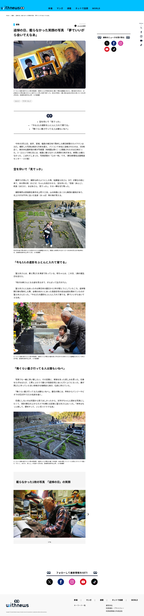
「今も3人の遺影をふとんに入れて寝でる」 (50, 125)
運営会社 (109, 605)
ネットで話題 (81, 8)
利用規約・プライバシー (115, 608)
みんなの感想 (80, 26)
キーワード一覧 (80, 605)
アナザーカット (26, 101)
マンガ (60, 8)
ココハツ (17, 101)
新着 (50, 8)
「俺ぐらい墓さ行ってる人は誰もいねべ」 (50, 128)
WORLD (96, 8)
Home (7, 15)
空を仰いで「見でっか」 (50, 121)
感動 (12, 15)
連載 (69, 8)
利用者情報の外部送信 (114, 611)
